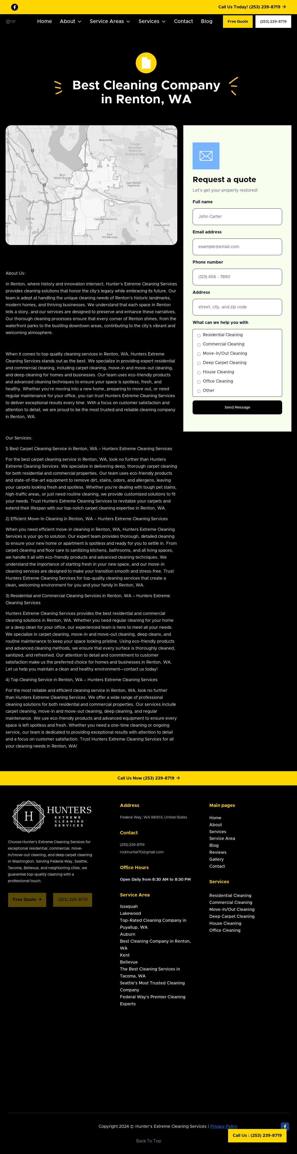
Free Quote (238, 21)
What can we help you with (220, 323)
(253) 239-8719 (273, 21)
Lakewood (130, 914)
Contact (183, 21)
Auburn (127, 934)
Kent (125, 955)
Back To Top (148, 1141)
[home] (14, 21)
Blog (207, 21)
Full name (203, 202)
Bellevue (129, 962)
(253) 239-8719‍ (132, 845)
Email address (207, 232)
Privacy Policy (223, 1127)
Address (201, 292)
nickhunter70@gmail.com (141, 852)
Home (44, 21)
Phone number (208, 262)
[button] (71, 21)
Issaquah (129, 907)
